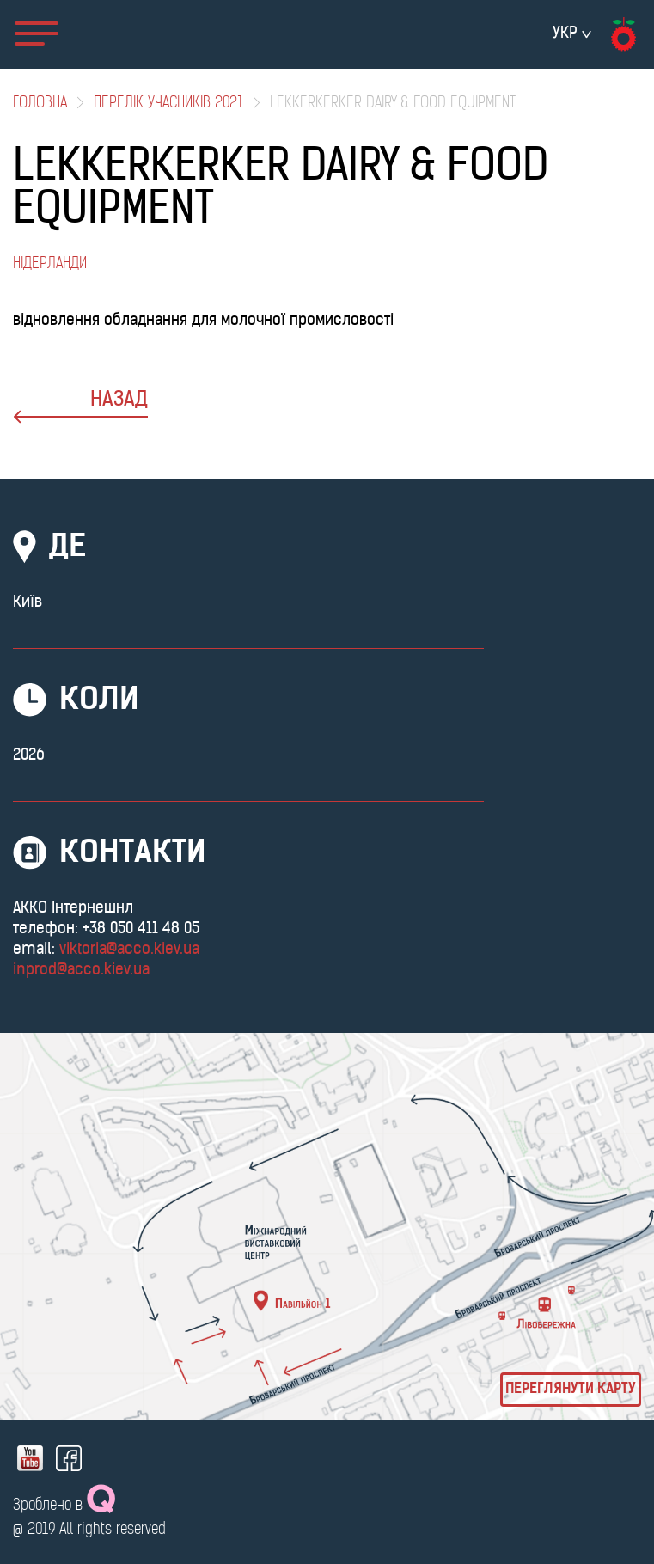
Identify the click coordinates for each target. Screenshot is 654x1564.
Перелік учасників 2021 (168, 103)
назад (80, 407)
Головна (40, 103)
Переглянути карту (570, 1389)
